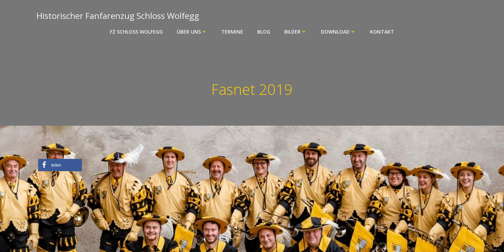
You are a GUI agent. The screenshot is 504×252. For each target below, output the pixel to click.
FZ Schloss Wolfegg (136, 31)
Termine (232, 31)
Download (338, 31)
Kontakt (382, 31)
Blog (263, 31)
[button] (60, 165)
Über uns (192, 31)
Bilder (295, 31)
